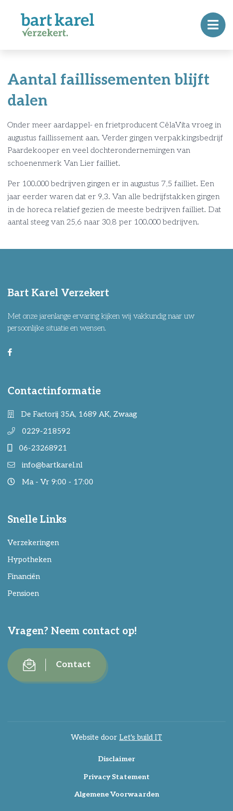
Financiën (23, 576)
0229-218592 (38, 431)
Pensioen (23, 593)
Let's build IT (140, 737)
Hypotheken (29, 559)
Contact (57, 665)
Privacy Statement (116, 777)
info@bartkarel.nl (44, 465)
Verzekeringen (33, 542)
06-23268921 (37, 448)
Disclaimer (116, 759)
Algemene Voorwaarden (116, 794)
